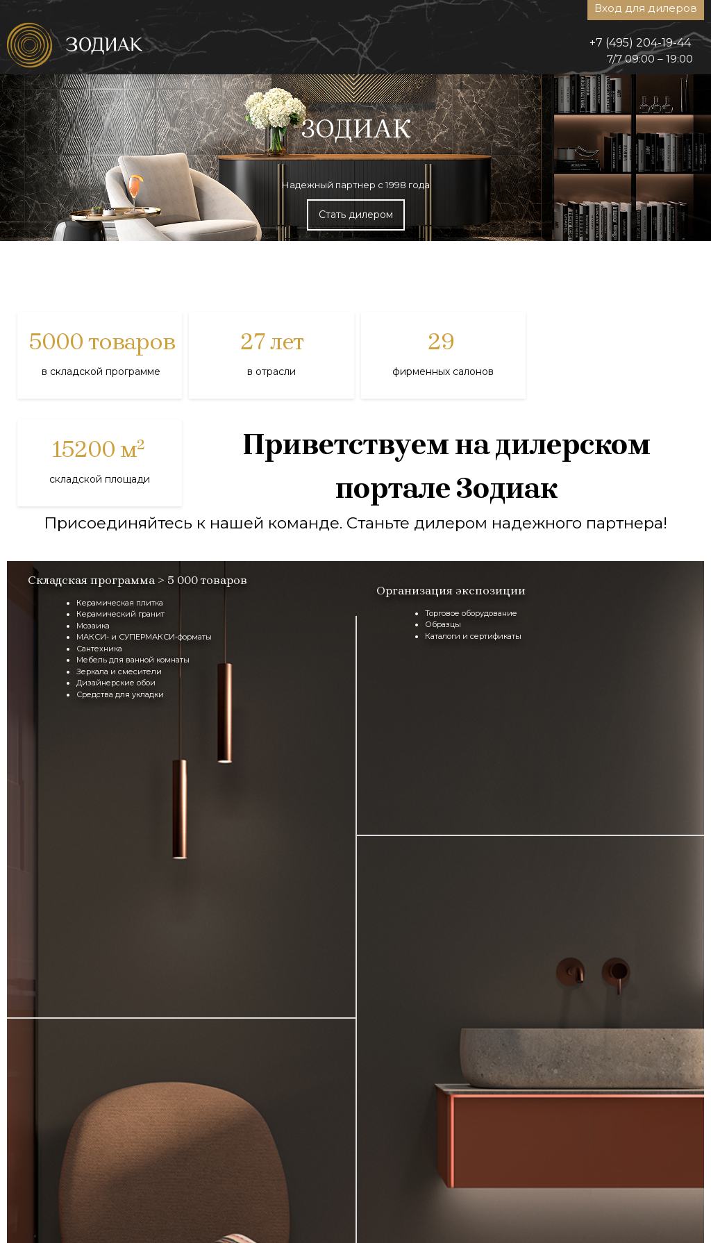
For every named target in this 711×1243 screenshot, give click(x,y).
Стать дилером (356, 214)
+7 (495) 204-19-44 (640, 42)
